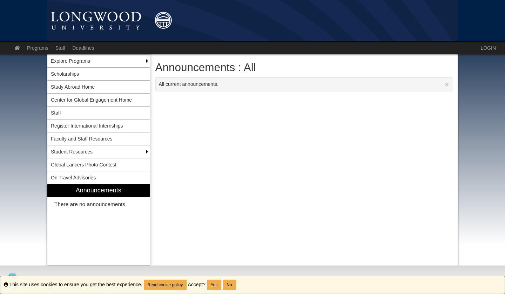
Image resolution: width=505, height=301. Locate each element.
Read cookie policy (165, 284)
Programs (37, 48)
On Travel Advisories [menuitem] (73, 177)
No (229, 284)
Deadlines (83, 48)
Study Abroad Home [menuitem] (73, 87)
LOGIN (488, 48)
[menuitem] (98, 224)
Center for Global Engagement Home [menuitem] (91, 100)
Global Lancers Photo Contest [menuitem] (83, 164)
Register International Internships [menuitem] (87, 126)
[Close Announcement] (447, 84)
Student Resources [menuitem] (72, 152)
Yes (214, 284)
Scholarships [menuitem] (65, 74)
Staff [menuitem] (56, 113)
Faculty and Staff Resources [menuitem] (82, 139)
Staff (60, 48)
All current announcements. (304, 84)
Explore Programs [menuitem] (70, 61)
